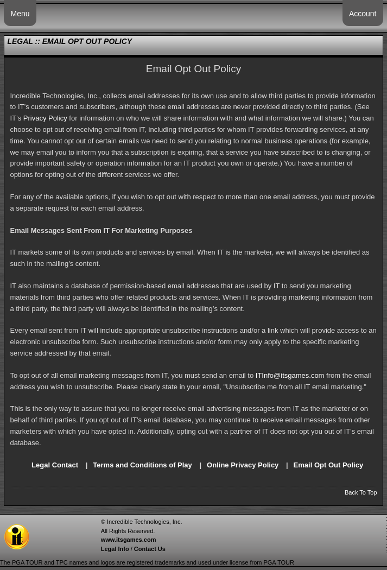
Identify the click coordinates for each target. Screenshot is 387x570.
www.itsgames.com (128, 539)
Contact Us (150, 549)
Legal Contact (54, 465)
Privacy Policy (45, 118)
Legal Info (115, 549)
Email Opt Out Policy (329, 465)
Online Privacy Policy (242, 465)
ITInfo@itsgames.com (290, 375)
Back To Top (361, 492)
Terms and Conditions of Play (142, 465)
